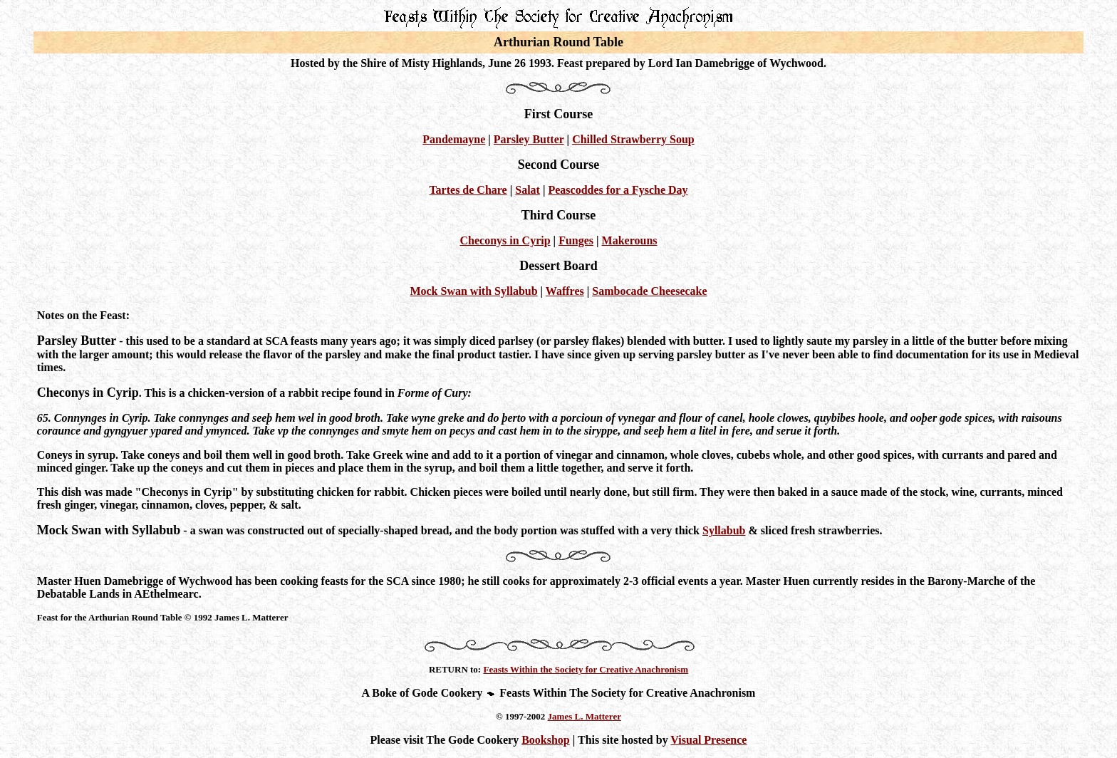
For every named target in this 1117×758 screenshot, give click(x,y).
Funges (575, 240)
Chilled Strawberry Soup (633, 139)
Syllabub (723, 530)
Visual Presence (708, 740)
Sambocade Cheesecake (649, 291)
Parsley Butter (529, 139)
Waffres (565, 291)
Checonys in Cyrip (504, 240)
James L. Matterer (584, 716)
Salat (527, 190)
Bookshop (545, 740)
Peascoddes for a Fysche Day (617, 190)
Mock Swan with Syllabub (473, 291)
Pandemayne (453, 139)
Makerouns (630, 240)
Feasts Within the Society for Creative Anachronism (585, 669)
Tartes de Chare (467, 190)
